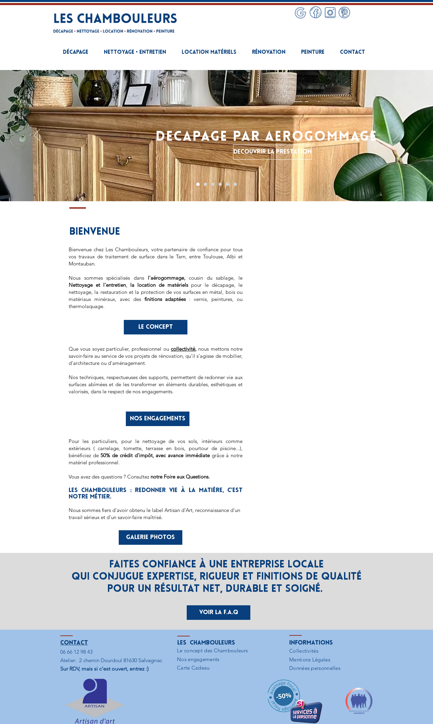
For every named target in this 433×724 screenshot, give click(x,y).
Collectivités (303, 651)
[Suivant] (396, 135)
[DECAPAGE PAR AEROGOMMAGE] (198, 184)
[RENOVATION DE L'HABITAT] (220, 184)
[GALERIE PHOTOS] (150, 537)
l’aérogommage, (166, 278)
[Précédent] (37, 135)
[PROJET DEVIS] (235, 184)
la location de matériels (159, 285)
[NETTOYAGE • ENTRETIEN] (205, 184)
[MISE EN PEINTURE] (227, 184)
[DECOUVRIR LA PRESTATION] (272, 152)
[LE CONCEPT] (155, 327)
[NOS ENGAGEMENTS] (157, 419)
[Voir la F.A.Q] (218, 612)
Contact (74, 643)
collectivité (183, 349)
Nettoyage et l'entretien (97, 285)
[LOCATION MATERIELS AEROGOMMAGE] (212, 184)
